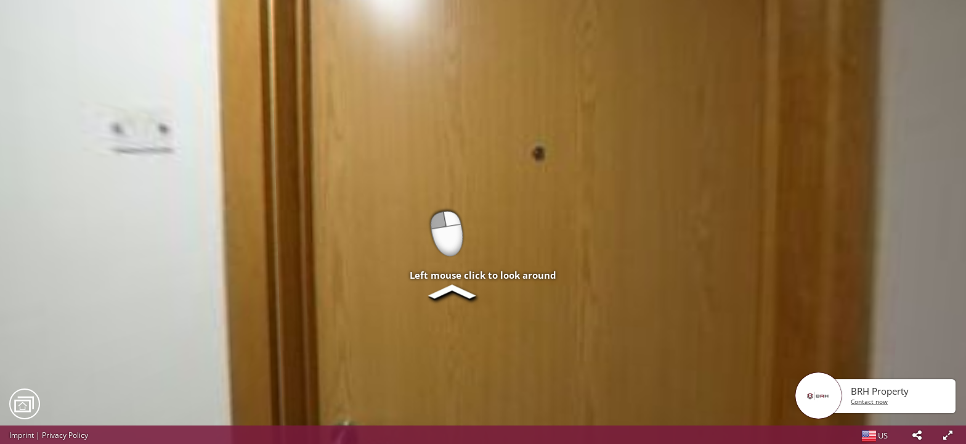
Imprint (21, 435)
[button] (916, 435)
